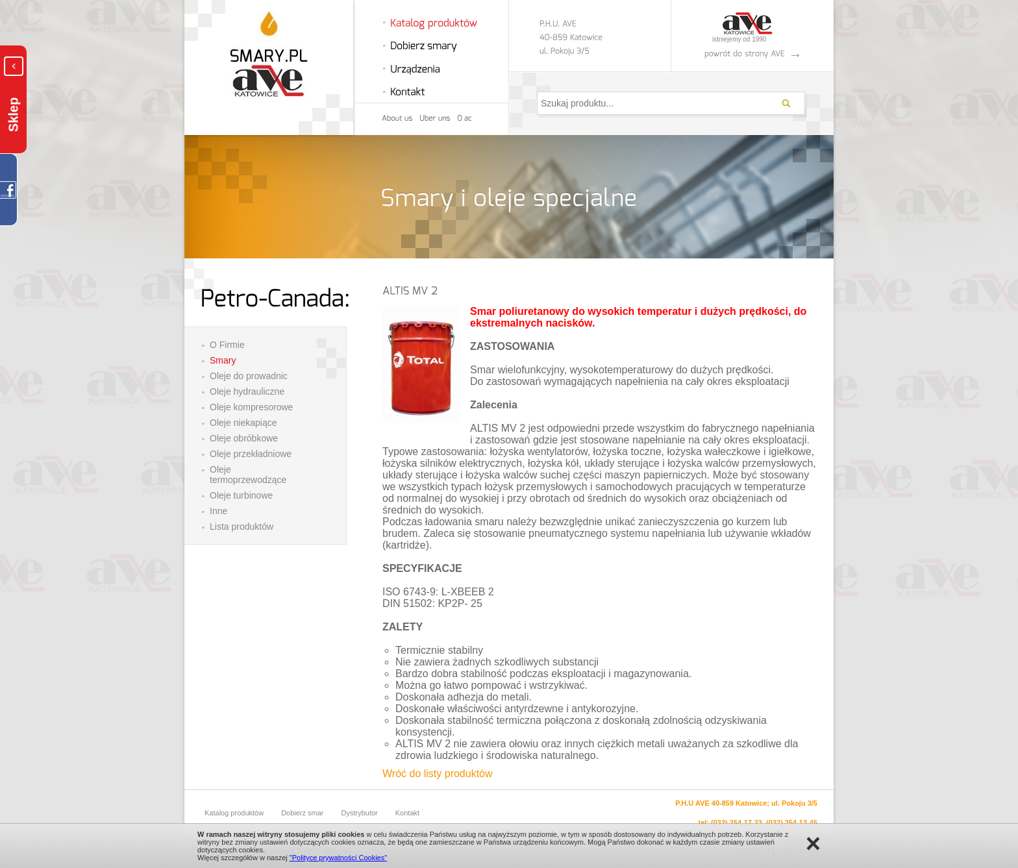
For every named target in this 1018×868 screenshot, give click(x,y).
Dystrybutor (359, 813)
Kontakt (407, 813)
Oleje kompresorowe (251, 407)
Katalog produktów (234, 813)
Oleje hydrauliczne (247, 391)
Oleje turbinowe (241, 495)
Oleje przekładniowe (251, 454)
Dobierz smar (302, 813)
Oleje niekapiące (243, 422)
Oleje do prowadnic (249, 376)
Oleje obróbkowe (244, 438)
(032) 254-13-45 (791, 822)
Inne (218, 511)
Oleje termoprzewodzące (248, 474)
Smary (223, 360)
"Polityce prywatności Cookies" (338, 858)
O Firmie (227, 345)
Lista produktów (241, 526)
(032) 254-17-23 (736, 822)
